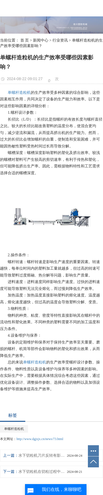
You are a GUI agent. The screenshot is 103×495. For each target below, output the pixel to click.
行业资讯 (60, 40)
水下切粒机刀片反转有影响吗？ (42, 455)
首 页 (24, 40)
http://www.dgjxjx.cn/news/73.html (39, 439)
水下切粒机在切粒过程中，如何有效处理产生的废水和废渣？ (42, 472)
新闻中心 (40, 40)
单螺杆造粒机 (19, 93)
